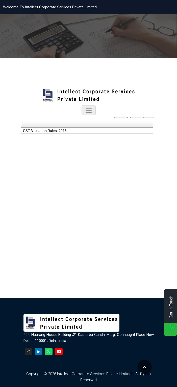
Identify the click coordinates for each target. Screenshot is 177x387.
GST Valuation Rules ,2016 (45, 131)
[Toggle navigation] (89, 110)
